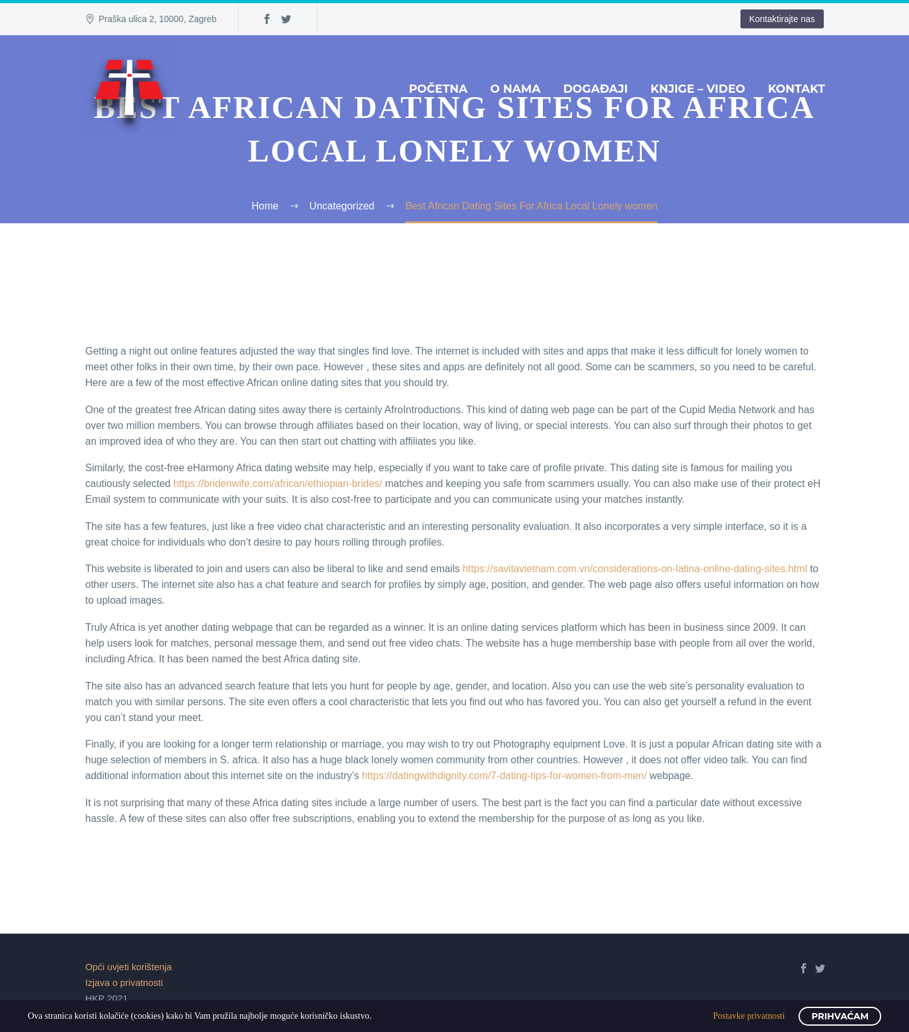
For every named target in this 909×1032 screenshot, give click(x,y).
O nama (515, 89)
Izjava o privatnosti (124, 983)
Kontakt (796, 89)
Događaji (595, 89)
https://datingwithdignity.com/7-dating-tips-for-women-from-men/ (504, 775)
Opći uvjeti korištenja (128, 967)
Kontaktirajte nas (782, 19)
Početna (438, 89)
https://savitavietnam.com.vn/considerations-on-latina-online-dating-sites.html (635, 568)
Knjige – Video (698, 89)
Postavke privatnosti (749, 1016)
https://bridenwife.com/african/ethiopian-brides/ (278, 483)
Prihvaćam (840, 1016)
